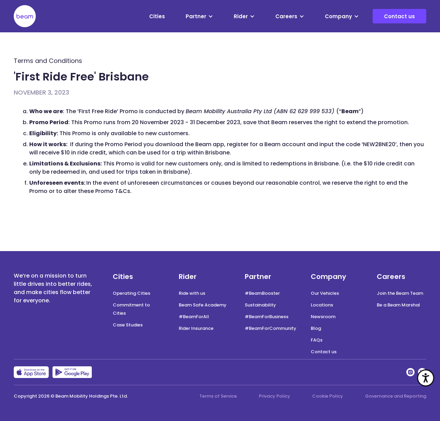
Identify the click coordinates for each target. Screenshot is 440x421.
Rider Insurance (196, 328)
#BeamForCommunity (270, 328)
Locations (322, 305)
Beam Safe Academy (203, 305)
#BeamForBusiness (266, 316)
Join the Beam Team (400, 293)
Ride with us (192, 293)
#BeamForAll (194, 316)
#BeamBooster (262, 293)
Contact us (399, 16)
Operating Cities (131, 293)
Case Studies (128, 325)
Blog (316, 328)
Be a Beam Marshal (398, 305)
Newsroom (323, 316)
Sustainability (260, 305)
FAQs (316, 340)
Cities (157, 16)
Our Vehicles (325, 293)
